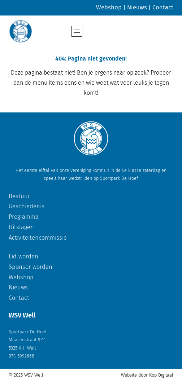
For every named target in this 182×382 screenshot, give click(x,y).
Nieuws (137, 7)
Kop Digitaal (161, 375)
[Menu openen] (77, 31)
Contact (162, 7)
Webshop (109, 7)
